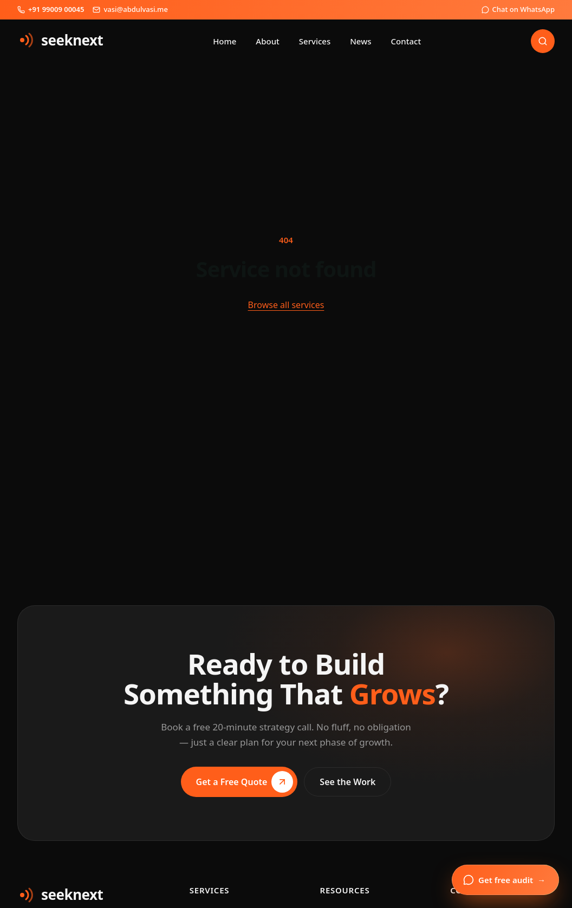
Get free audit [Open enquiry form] (504, 880)
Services (314, 41)
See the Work (347, 782)
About (267, 41)
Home (224, 41)
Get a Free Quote (245, 782)
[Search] (543, 41)
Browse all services (286, 305)
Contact (406, 41)
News (360, 41)
